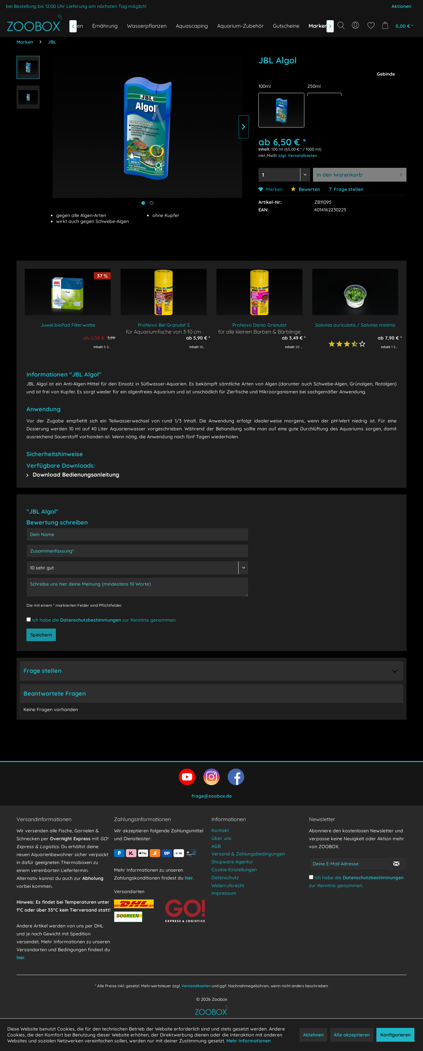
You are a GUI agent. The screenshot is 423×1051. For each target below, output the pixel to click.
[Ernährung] (105, 26)
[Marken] (318, 26)
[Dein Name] (137, 534)
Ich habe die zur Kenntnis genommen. (104, 620)
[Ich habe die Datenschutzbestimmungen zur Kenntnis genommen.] (28, 619)
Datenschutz (225, 878)
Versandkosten (196, 985)
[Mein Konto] (356, 25)
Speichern (41, 635)
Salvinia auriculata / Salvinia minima (355, 325)
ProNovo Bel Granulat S (164, 325)
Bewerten (305, 189)
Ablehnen (313, 1035)
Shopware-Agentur (232, 862)
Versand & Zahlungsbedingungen (248, 854)
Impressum (224, 893)
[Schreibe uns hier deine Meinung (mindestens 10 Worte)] (137, 587)
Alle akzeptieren (352, 1035)
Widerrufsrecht (228, 885)
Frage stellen (348, 189)
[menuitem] (356, 25)
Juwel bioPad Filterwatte (68, 325)
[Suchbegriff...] (343, 40)
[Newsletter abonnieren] (396, 863)
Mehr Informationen (248, 1041)
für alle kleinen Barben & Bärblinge (259, 331)
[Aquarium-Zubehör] (240, 26)
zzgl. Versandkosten (297, 155)
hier (21, 957)
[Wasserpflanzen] (146, 26)
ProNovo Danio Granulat (259, 325)
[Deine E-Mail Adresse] (348, 863)
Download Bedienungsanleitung (72, 474)
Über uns (221, 838)
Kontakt (220, 830)
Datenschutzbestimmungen (90, 620)
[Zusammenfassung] (137, 551)
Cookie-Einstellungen (234, 870)
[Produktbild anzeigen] (151, 203)
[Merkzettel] (371, 25)
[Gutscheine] (286, 26)
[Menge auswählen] (284, 175)
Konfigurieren (395, 1035)
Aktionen (401, 6)
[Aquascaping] (191, 26)
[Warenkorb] (399, 25)
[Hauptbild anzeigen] (143, 203)
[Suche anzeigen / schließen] (341, 25)
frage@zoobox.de (211, 796)
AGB (216, 846)
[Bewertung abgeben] (137, 568)
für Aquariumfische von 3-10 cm (163, 331)
